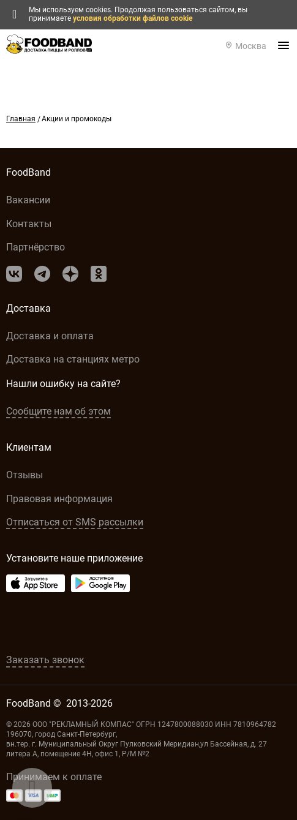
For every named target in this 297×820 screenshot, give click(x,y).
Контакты (28, 224)
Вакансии (28, 200)
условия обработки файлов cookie (132, 18)
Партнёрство (35, 247)
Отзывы (24, 475)
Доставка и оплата (50, 336)
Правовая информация (59, 499)
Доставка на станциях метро (73, 359)
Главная (21, 119)
